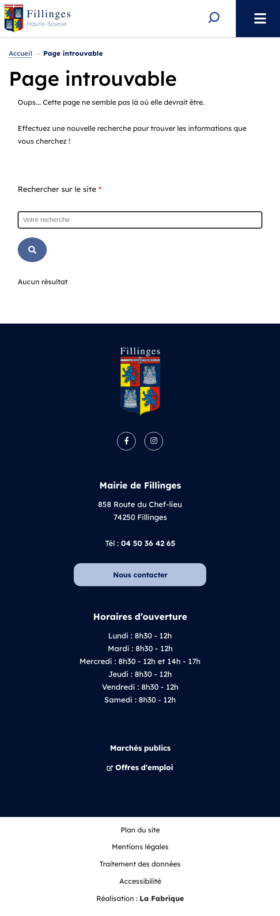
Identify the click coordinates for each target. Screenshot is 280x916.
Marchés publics (140, 747)
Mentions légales (140, 846)
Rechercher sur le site (60, 189)
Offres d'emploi (144, 767)
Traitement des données (140, 863)
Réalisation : (140, 898)
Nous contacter (140, 574)
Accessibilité (140, 881)
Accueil (20, 53)
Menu (256, 18)
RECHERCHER (32, 249)
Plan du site (140, 829)
